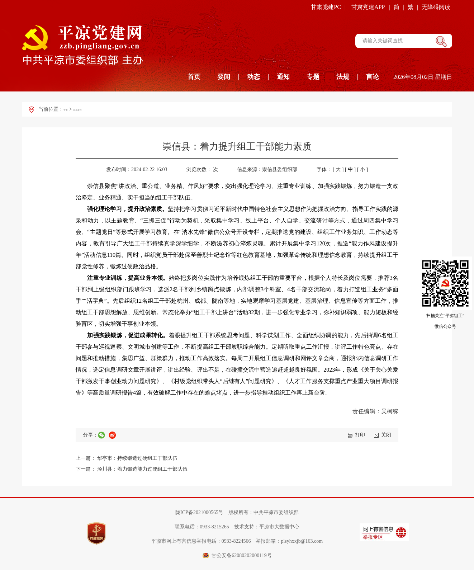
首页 (194, 76)
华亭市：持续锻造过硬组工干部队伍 (137, 458)
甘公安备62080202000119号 (241, 555)
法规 (342, 76)
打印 (360, 435)
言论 (372, 76)
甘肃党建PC (326, 7)
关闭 (386, 435)
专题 (313, 76)
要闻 (223, 76)
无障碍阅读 (436, 7)
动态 (253, 76)
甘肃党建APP (368, 7)
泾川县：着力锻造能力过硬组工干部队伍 (142, 469)
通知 (283, 76)
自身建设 (89, 109)
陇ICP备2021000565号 (199, 512)
